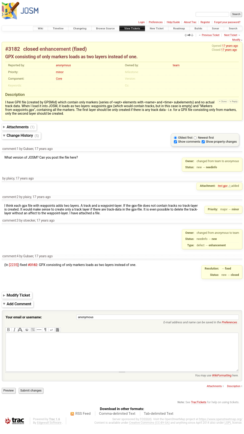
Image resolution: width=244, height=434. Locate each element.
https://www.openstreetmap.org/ (220, 426)
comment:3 (10, 220)
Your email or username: (24, 317)
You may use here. (217, 382)
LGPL (228, 429)
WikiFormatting (222, 382)
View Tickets (132, 28)
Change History (23, 135)
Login (141, 22)
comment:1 (10, 149)
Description (233, 393)
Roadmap (179, 28)
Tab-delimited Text (158, 420)
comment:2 (10, 197)
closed (30, 49)
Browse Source (105, 28)
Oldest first (185, 137)
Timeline (58, 28)
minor (60, 72)
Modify (236, 39)
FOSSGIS (146, 426)
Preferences (156, 22)
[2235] (13, 265)
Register (205, 22)
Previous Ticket (211, 35)
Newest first (206, 137)
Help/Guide (173, 22)
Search (233, 28)
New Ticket (157, 28)
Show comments (189, 141)
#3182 (12, 49)
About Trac (190, 22)
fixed (79, 49)
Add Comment (19, 303)
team (176, 65)
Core (59, 78)
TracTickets (198, 409)
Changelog (79, 28)
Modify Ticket (18, 295)
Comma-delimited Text (117, 420)
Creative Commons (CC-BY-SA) (149, 429)
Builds (198, 28)
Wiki (40, 28)
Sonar (215, 28)
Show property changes (221, 141)
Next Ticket (230, 35)
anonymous (63, 65)
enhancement (55, 49)
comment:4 (10, 256)
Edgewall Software (49, 429)
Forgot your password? (227, 22)
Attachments (21, 127)
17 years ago (230, 45)
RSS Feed (83, 420)
